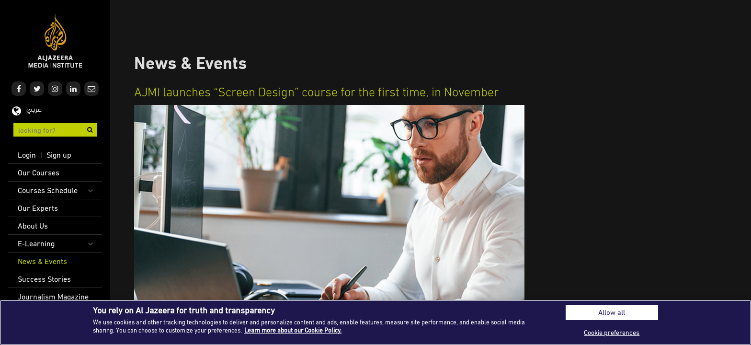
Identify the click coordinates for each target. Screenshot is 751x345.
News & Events (42, 261)
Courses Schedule (48, 190)
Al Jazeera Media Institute (55, 41)
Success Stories (44, 279)
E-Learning (36, 243)
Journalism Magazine (53, 296)
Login (27, 155)
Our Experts (38, 208)
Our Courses (38, 172)
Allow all (611, 312)
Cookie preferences (611, 332)
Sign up (58, 155)
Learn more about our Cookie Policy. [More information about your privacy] (292, 330)
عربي (34, 110)
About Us (33, 225)
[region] (375, 322)
